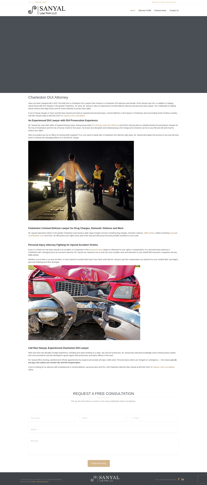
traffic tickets (149, 233)
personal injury (97, 250)
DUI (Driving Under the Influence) (105, 125)
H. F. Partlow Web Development (38, 482)
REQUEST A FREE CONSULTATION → (164, 2)
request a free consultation (74, 116)
